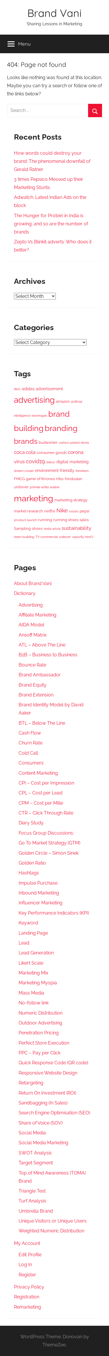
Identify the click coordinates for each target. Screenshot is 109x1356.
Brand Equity (33, 685)
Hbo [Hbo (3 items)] (60, 479)
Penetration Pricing (39, 1033)
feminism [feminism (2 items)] (82, 471)
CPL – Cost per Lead (40, 793)
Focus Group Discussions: (46, 833)
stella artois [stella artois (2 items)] (52, 528)
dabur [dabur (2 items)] (50, 462)
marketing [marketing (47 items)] (33, 498)
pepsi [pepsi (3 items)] (84, 511)
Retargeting (31, 1083)
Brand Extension (36, 695)
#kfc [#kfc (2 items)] (17, 389)
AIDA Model (31, 625)
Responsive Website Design (48, 1073)
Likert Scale (31, 963)
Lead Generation (36, 953)
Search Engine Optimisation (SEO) (54, 1113)
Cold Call (28, 753)
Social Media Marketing (43, 1142)
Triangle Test (32, 1191)
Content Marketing (38, 773)
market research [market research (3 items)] (28, 511)
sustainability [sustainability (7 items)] (76, 528)
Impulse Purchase (38, 883)
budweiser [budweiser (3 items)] (48, 442)
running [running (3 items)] (45, 520)
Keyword (28, 923)
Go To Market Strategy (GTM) (49, 843)
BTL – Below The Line (42, 723)
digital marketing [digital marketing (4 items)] (72, 461)
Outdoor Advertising (40, 1023)
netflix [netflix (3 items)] (49, 511)
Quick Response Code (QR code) (53, 1062)
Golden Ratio (32, 863)
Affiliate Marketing (37, 615)
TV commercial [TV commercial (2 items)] (46, 537)
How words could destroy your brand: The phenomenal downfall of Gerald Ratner (52, 161)
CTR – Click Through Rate (46, 813)
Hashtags (29, 873)
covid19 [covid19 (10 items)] (35, 461)
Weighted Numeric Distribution (51, 1231)
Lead (24, 943)
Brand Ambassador (40, 675)
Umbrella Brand (36, 1211)
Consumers (31, 763)
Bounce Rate (32, 665)
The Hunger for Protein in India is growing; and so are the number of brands (51, 224)
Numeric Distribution (40, 1013)
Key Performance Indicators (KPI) (54, 913)
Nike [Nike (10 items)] (62, 510)
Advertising (31, 605)
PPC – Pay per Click (39, 1053)
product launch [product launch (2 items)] (25, 520)
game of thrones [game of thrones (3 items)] (40, 479)
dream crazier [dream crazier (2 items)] (24, 471)
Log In (25, 1264)
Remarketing (27, 1307)
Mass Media (31, 993)
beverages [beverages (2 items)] (39, 415)
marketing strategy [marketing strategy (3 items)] (70, 500)
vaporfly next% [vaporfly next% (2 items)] (83, 537)
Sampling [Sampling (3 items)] (22, 528)
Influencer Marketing (40, 903)
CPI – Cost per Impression (46, 783)
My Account (27, 1243)
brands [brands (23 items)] (25, 441)
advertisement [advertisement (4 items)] (49, 388)
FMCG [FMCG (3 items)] (19, 479)
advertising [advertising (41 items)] (34, 400)
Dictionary (24, 593)
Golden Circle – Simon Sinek (48, 853)
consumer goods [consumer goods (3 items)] (52, 452)
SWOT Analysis (35, 1153)
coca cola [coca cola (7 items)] (24, 452)
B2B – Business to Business (48, 654)
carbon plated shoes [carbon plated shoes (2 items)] (74, 442)
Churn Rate (30, 743)
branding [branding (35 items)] (61, 428)
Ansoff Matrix (33, 635)
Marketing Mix (33, 973)
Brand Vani (54, 12)
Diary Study (31, 823)
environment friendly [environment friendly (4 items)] (54, 470)
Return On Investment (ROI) (47, 1093)
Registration (26, 1297)
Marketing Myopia (38, 983)
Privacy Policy (29, 1287)
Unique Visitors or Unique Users (53, 1221)
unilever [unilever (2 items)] (65, 537)
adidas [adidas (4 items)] (28, 388)
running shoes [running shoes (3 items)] (65, 520)
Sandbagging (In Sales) (43, 1103)
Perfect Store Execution (44, 1043)
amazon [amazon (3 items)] (63, 401)
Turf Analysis (32, 1201)
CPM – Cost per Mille (41, 803)
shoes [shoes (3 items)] (37, 528)
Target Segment (36, 1163)
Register (27, 1274)
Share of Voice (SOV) (40, 1123)
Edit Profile (30, 1254)
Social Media (32, 1133)
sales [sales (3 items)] (84, 520)
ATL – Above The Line (42, 645)
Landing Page (33, 933)
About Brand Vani (32, 583)
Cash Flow (30, 733)
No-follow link (34, 1003)
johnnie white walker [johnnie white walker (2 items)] (45, 487)
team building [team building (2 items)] (24, 537)
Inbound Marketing (39, 893)
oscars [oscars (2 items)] (73, 511)
